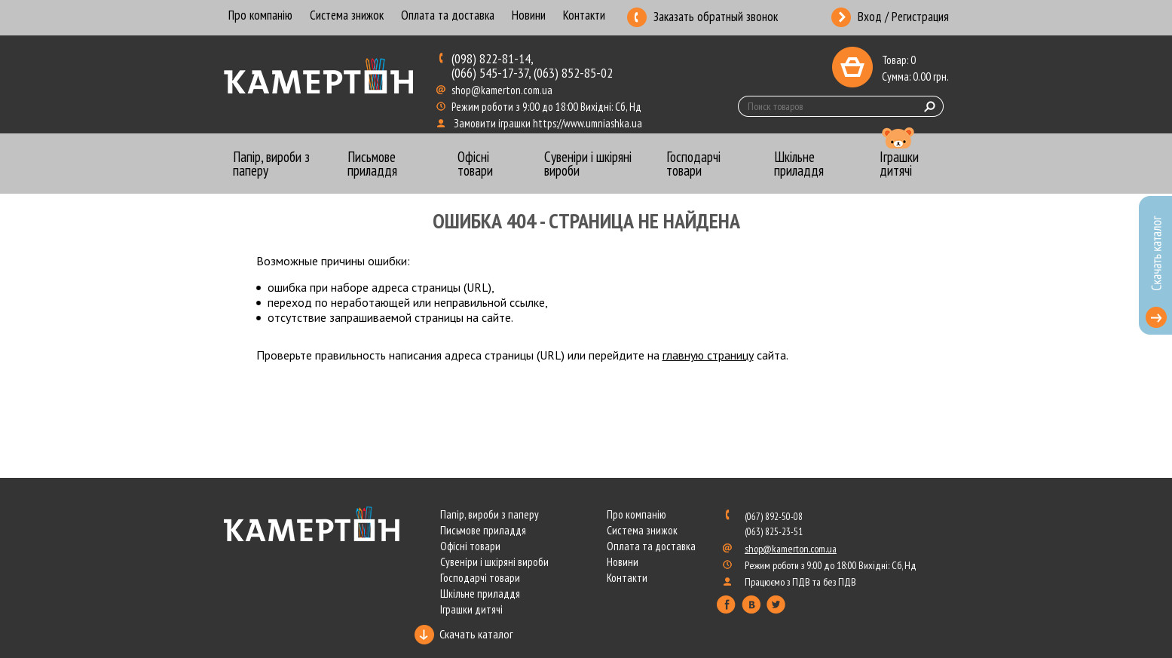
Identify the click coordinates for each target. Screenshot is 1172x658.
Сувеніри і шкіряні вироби (494, 562)
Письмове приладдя (483, 530)
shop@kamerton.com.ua (503, 90)
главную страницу (708, 355)
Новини (529, 16)
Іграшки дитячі (471, 609)
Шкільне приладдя (480, 593)
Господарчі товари (480, 578)
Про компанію (260, 16)
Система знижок (347, 16)
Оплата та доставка (447, 16)
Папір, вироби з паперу (489, 514)
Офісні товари (470, 546)
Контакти (584, 16)
